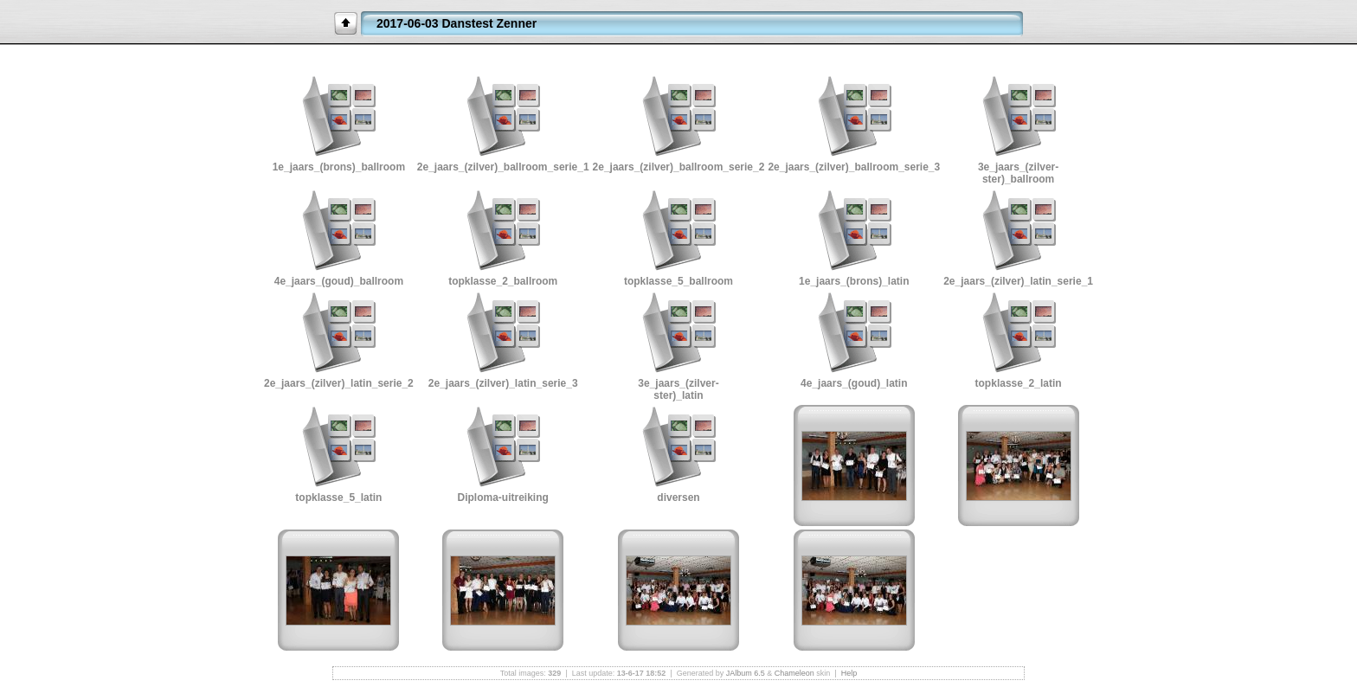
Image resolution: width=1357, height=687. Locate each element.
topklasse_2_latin (1018, 383)
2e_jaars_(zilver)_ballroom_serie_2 (679, 167)
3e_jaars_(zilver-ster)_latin (678, 389)
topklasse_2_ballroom (502, 281)
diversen (678, 497)
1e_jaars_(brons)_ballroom (339, 167)
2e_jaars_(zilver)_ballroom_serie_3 (854, 167)
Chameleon (794, 673)
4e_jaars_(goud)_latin (854, 383)
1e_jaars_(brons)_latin (854, 281)
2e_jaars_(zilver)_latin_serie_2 (339, 383)
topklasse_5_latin (338, 497)
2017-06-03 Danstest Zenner (456, 23)
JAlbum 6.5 (745, 673)
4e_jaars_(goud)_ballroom (338, 281)
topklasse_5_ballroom (678, 281)
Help (849, 673)
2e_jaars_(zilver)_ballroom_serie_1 (503, 167)
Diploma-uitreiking (503, 497)
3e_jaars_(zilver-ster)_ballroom (1018, 173)
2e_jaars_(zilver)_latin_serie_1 (1018, 281)
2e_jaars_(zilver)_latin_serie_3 (503, 383)
